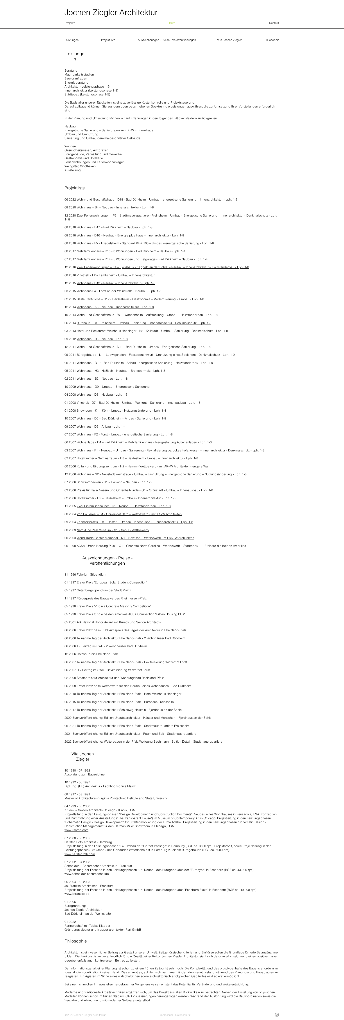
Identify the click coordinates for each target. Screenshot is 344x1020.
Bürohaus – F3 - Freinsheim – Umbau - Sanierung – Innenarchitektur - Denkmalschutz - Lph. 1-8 (144, 323)
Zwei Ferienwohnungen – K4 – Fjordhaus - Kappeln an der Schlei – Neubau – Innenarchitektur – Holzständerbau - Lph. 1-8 (163, 267)
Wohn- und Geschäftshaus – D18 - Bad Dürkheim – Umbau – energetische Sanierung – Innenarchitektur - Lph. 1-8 (157, 199)
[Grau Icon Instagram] (276, 1014)
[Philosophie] (272, 40)
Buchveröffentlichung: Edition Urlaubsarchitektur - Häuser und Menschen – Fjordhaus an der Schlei (142, 718)
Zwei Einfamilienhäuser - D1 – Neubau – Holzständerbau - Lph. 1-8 (124, 506)
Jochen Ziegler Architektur (111, 12)
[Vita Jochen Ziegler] (230, 40)
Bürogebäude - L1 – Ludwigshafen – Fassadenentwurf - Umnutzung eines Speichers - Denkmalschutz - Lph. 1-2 (156, 355)
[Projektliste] (108, 40)
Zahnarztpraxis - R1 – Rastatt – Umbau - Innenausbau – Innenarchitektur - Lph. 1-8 (135, 522)
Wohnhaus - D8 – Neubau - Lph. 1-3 (102, 394)
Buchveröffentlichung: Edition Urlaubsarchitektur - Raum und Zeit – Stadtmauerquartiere (134, 734)
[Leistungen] (71, 40)
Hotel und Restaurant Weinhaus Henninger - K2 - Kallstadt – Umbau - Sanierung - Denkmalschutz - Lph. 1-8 (152, 331)
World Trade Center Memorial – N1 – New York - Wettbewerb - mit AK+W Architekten (135, 538)
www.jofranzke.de (76, 894)
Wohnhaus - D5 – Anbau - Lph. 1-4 (101, 426)
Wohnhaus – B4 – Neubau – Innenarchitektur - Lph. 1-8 (115, 207)
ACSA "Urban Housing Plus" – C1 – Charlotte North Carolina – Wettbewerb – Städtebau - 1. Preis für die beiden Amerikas (161, 546)
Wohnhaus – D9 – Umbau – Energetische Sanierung (113, 387)
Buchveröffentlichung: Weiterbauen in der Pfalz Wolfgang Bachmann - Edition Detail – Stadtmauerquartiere (147, 741)
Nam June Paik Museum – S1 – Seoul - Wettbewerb (113, 530)
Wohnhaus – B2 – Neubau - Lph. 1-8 (102, 379)
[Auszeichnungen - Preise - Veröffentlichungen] (167, 40)
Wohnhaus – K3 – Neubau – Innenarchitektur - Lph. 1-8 (115, 307)
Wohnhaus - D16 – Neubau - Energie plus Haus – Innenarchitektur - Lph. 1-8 (130, 235)
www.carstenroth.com (79, 854)
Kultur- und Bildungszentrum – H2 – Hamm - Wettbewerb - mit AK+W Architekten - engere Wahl (143, 466)
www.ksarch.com (76, 830)
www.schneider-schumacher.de (86, 874)
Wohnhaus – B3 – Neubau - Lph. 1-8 (102, 339)
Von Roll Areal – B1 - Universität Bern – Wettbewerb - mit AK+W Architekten (129, 514)
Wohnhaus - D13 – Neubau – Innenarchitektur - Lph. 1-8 (116, 283)
